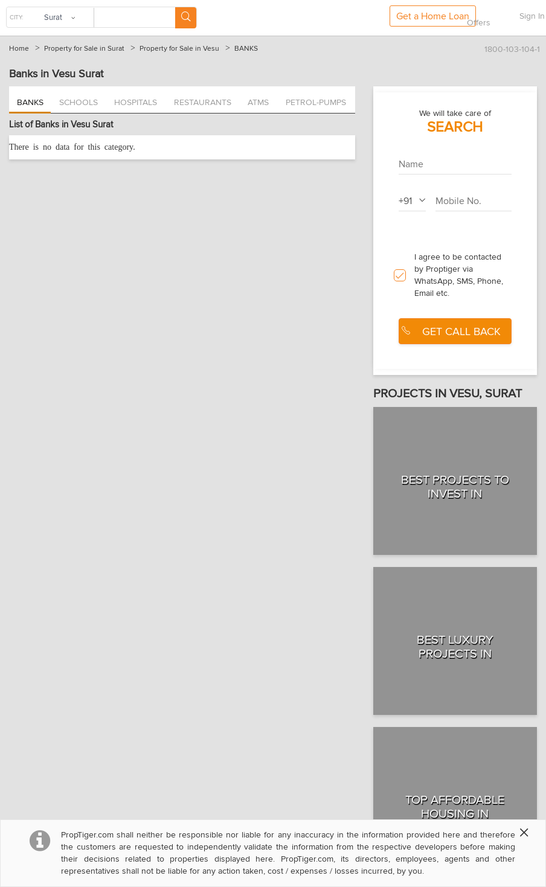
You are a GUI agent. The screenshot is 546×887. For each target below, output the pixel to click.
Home (19, 48)
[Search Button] (185, 17)
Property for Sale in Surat (84, 48)
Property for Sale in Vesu (179, 48)
